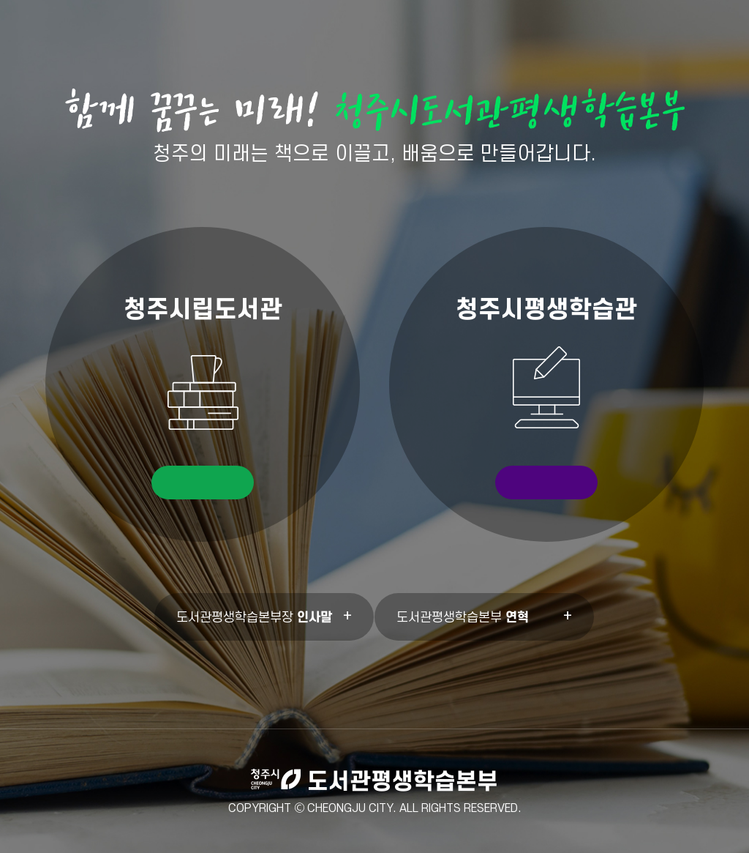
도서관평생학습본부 (462, 616)
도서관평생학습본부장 (254, 616)
